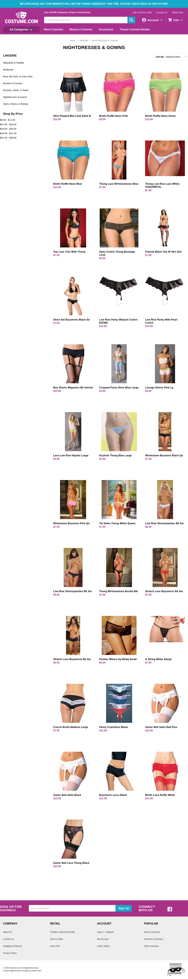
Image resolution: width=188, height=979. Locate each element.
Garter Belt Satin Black (67, 795)
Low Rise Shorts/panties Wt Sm (164, 523)
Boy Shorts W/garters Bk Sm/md (73, 387)
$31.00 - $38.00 (8, 137)
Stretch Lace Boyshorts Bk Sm (72, 659)
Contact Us (161, 12)
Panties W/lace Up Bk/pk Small (118, 659)
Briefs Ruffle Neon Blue (67, 183)
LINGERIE (83, 40)
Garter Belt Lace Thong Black (71, 863)
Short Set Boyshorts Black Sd (71, 319)
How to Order (56, 939)
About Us (7, 932)
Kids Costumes (151, 946)
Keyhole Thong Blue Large (115, 455)
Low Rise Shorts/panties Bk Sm (72, 591)
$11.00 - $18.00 (8, 124)
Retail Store (177, 12)
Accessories (106, 29)
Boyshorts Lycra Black (113, 795)
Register (110, 932)
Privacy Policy (10, 953)
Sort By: (160, 57)
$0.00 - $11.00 (7, 119)
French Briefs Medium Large (70, 727)
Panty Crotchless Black (113, 727)
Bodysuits (8, 69)
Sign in (100, 932)
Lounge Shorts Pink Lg (159, 387)
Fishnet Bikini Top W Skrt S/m (163, 251)
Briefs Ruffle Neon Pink (113, 116)
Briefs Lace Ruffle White (160, 795)
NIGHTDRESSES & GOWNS (105, 40)
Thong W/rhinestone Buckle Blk (118, 591)
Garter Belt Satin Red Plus (161, 727)
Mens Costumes (53, 29)
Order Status (103, 946)
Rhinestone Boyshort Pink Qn (71, 523)
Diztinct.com (36, 971)
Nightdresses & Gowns (15, 97)
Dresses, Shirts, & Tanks (16, 90)
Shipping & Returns (12, 946)
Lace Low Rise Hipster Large (70, 455)
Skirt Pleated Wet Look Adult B (72, 116)
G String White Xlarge (158, 659)
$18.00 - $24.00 (8, 128)
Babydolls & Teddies (13, 62)
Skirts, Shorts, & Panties (15, 104)
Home (73, 40)
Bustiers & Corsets (12, 83)
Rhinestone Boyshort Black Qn (164, 455)
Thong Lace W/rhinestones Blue (118, 183)
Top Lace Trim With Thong (69, 251)
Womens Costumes (81, 29)
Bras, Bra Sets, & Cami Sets (17, 76)
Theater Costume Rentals (135, 29)
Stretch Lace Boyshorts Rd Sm (164, 591)
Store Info (55, 946)
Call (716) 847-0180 (142, 12)
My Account (102, 939)
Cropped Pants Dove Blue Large (119, 387)
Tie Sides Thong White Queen (117, 523)
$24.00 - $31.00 (8, 133)
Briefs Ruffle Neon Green (160, 116)
